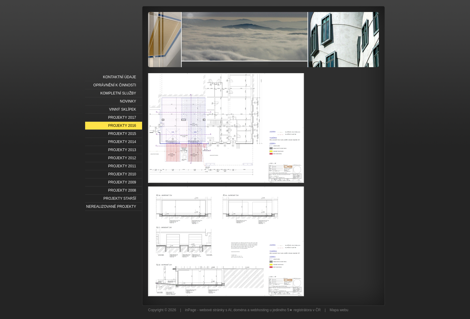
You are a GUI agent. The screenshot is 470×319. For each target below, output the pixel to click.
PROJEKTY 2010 (122, 174)
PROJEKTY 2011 (122, 166)
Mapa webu (339, 310)
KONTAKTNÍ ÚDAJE (119, 77)
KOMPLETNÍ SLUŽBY (118, 93)
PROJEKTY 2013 (122, 150)
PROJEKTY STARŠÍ (119, 198)
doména (240, 310)
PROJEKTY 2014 (122, 142)
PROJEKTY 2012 (122, 158)
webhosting (260, 310)
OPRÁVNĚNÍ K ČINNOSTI (114, 85)
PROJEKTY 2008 (122, 190)
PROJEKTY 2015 (122, 134)
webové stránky (211, 310)
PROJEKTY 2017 (122, 117)
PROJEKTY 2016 (122, 126)
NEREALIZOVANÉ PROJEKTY (111, 206)
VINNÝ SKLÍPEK (122, 109)
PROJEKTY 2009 (122, 182)
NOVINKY (128, 101)
